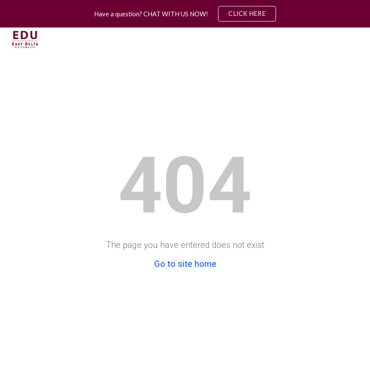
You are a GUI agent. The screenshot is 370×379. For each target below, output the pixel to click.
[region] (185, 14)
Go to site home (185, 264)
